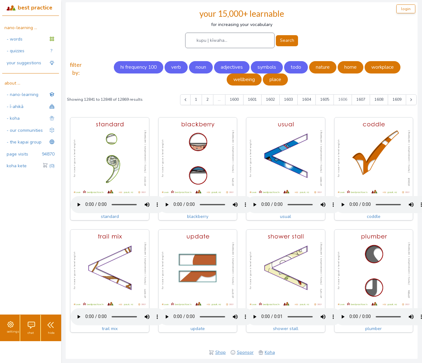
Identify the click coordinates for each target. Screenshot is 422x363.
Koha (270, 352)
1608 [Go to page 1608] (378, 99)
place (275, 79)
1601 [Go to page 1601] (252, 99)
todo (296, 67)
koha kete (31, 166)
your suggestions (31, 63)
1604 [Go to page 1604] (306, 99)
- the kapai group (31, 142)
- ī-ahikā (31, 107)
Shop (220, 352)
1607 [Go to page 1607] (360, 99)
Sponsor (245, 352)
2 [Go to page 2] (207, 99)
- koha (31, 118)
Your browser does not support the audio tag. (118, 204)
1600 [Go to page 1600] (234, 99)
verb (176, 67)
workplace (382, 67)
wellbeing (244, 79)
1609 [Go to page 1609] (397, 99)
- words (31, 39)
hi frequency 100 (138, 67)
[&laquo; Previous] (185, 99)
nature (323, 67)
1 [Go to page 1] (196, 99)
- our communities (31, 130)
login (406, 8)
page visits (31, 154)
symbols (266, 67)
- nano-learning (31, 95)
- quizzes (29, 51)
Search (287, 40)
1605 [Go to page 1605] (324, 99)
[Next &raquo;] (411, 99)
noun (201, 67)
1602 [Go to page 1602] (270, 99)
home (350, 67)
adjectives (232, 67)
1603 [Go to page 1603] (288, 99)
